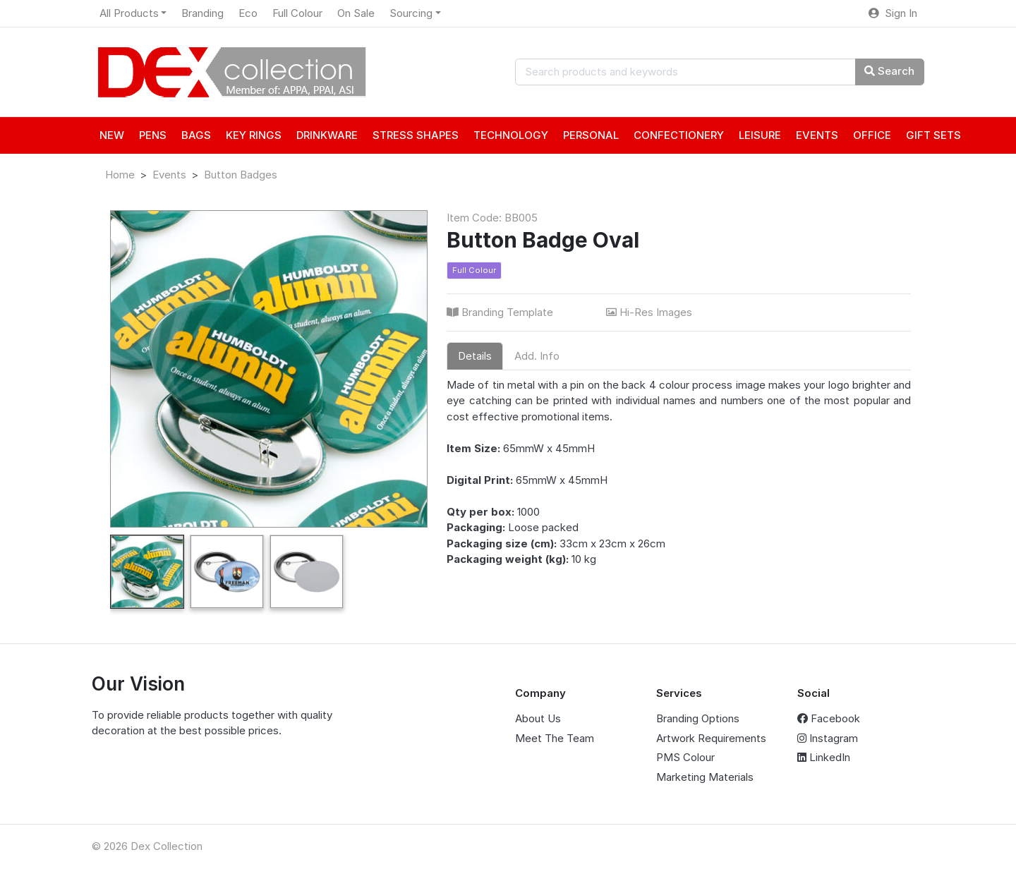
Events (169, 174)
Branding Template (501, 312)
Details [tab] (475, 356)
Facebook (828, 718)
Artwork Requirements (711, 738)
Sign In (893, 13)
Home (120, 174)
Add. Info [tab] (537, 356)
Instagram (827, 738)
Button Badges (240, 174)
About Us (538, 718)
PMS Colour (685, 757)
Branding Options (697, 718)
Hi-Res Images (650, 312)
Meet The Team (554, 738)
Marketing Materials (705, 777)
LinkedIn (823, 757)
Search (889, 71)
